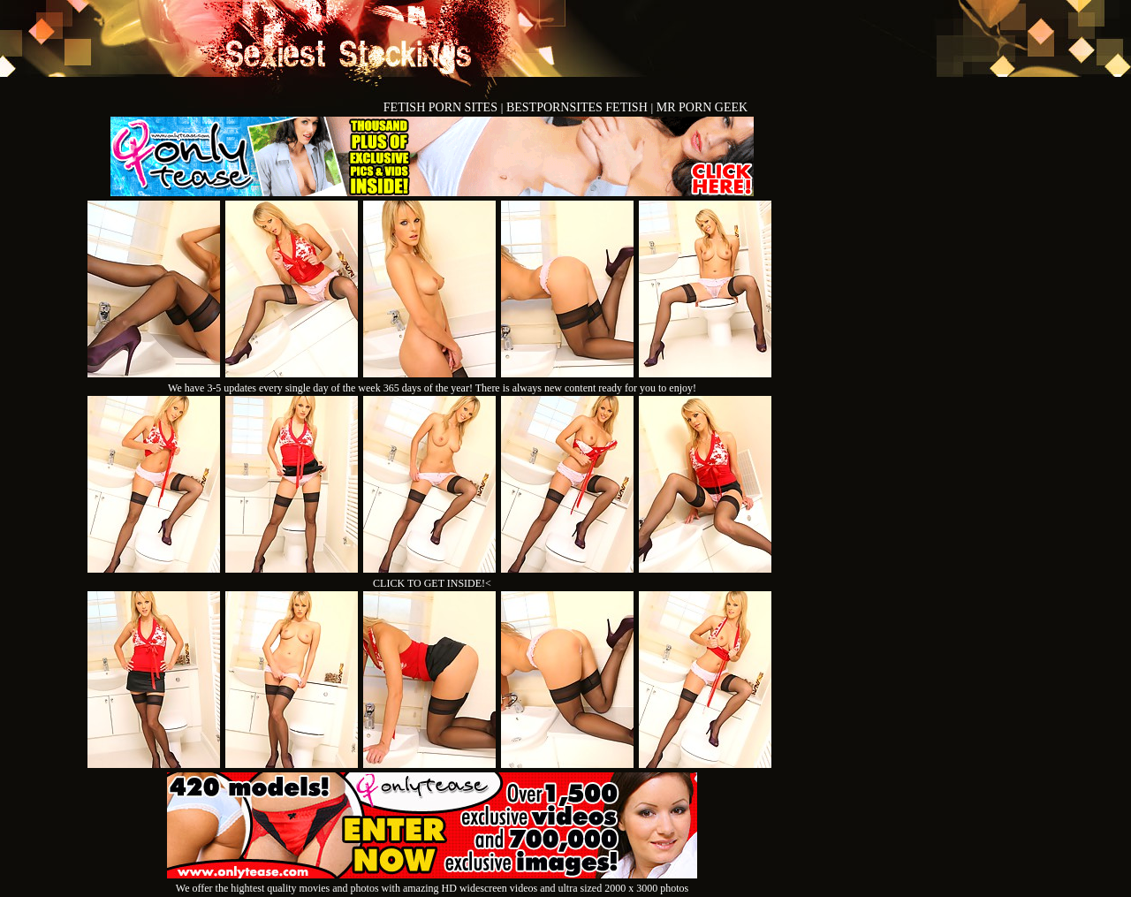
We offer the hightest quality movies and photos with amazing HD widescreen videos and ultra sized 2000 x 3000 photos (432, 881)
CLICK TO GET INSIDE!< (432, 583)
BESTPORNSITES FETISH (578, 107)
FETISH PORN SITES (442, 107)
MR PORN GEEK (702, 107)
